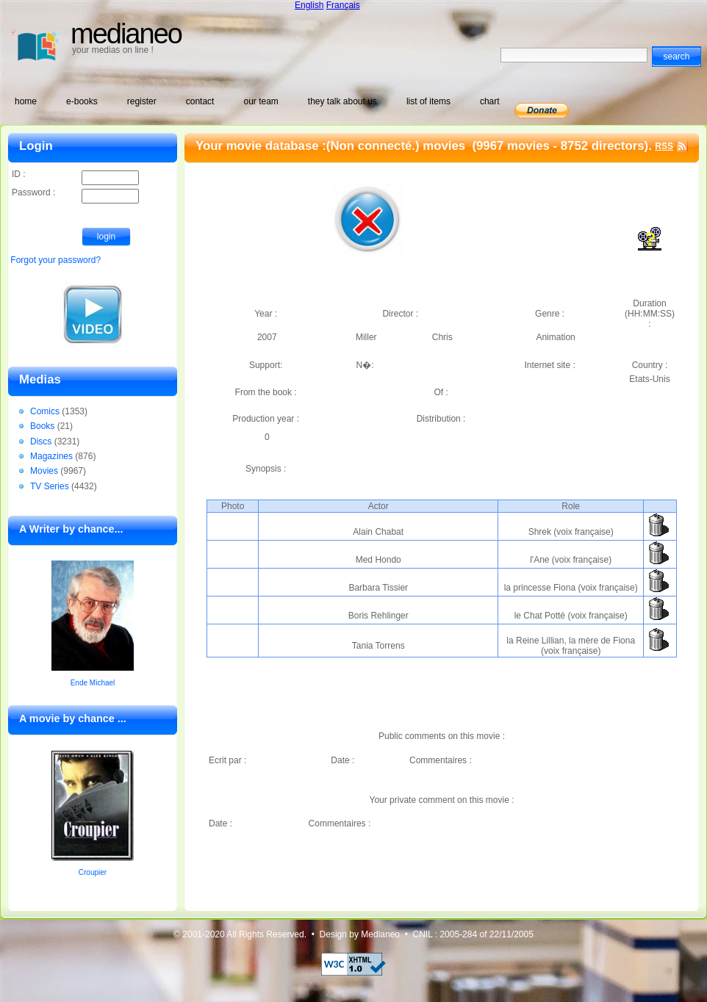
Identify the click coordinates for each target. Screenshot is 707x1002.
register (142, 101)
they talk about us (342, 101)
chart (490, 101)
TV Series (49, 486)
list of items (428, 101)
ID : (75, 175)
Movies (44, 471)
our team (260, 101)
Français (343, 5)
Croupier (93, 872)
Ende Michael (93, 683)
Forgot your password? (55, 260)
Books (42, 426)
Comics (45, 411)
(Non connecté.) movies (397, 146)
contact (200, 101)
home (26, 101)
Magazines (51, 456)
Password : (75, 193)
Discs (40, 441)
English (309, 5)
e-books (82, 101)
